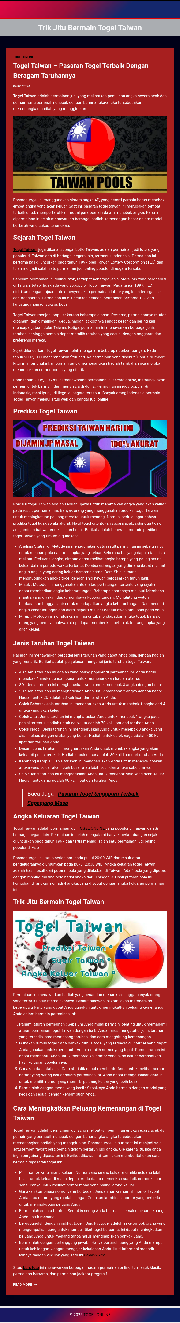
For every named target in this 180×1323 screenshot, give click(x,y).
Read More (25, 1284)
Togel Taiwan (25, 249)
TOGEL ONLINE (23, 57)
